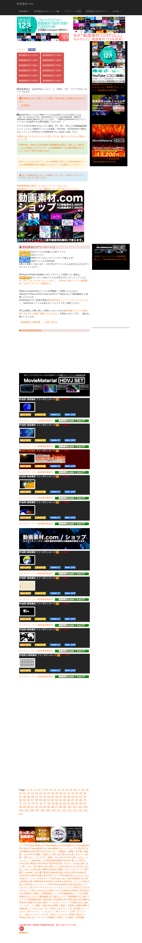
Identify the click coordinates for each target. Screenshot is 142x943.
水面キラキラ (54, 890)
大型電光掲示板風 (53, 860)
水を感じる (72, 854)
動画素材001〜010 (52, 80)
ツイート (21, 49)
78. (49, 803)
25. (41, 793)
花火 (21, 848)
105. (27, 810)
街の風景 (30, 863)
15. (71, 790)
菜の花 (35, 851)
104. (21, 810)
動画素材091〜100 (28, 60)
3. (32, 790)
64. (61, 800)
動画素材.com (25, 3)
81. (61, 803)
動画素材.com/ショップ (47, 11)
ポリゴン (62, 908)
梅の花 (47, 905)
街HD (52, 869)
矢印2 (53, 908)
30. (61, 793)
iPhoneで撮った (70, 860)
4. (34, 790)
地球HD (76, 878)
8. (45, 790)
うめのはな (41, 890)
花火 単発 (41, 902)
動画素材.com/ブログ (97, 11)
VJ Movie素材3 (66, 845)
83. (69, 803)
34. (77, 793)
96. (53, 807)
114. (75, 810)
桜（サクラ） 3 (67, 863)
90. (28, 807)
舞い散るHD (45, 875)
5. (37, 790)
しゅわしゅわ (36, 908)
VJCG (22, 863)
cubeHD (34, 875)
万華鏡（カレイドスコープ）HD (72, 869)
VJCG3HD (53, 863)
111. (59, 810)
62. (53, 800)
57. (32, 800)
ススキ (45, 914)
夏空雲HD (44, 872)
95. (49, 807)
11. (55, 790)
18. (83, 790)
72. (24, 803)
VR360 (66, 890)
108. (42, 810)
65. (65, 800)
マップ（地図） (34, 905)
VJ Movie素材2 (50, 845)
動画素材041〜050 (52, 70)
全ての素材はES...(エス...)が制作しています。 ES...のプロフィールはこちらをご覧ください (51, 176)
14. (67, 790)
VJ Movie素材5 (36, 848)
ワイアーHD (58, 875)
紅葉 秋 (75, 902)
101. (75, 807)
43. (44, 797)
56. (28, 800)
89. (24, 807)
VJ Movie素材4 (81, 845)
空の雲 (81, 848)
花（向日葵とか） (77, 908)
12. (59, 790)
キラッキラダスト (42, 887)
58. (37, 800)
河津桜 (55, 905)
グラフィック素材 (73, 11)
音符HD (49, 881)
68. (77, 800)
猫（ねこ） (30, 857)
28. (53, 793)
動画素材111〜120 (28, 55)
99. (65, 807)
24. (37, 793)
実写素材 (80, 917)
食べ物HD (43, 869)
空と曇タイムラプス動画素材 (63, 896)
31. (65, 793)
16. (75, 790)
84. (73, 803)
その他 (116, 11)
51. (77, 797)
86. (81, 803)
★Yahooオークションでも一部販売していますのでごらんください (48, 189)
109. (48, 810)
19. (87, 790)
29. (57, 793)
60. (44, 800)
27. (49, 793)
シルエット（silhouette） (31, 860)
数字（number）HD (28, 872)
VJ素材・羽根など (42, 854)
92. (37, 807)
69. (81, 800)
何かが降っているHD (54, 866)
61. (49, 800)
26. (44, 793)
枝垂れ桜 (23, 908)
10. (51, 790)
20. (20, 793)
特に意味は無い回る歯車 (50, 899)
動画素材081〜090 (52, 60)
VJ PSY (28, 854)
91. (32, 807)
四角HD (54, 872)
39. (28, 797)
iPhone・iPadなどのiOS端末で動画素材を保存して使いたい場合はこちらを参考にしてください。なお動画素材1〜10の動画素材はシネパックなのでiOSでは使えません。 (51, 148)
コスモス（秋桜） (45, 857)
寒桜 (63, 905)
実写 (82, 860)
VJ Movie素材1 (34, 845)
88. (20, 807)
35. (81, 793)
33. (73, 793)
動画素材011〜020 (28, 80)
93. (41, 807)
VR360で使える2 (27, 917)
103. (85, 807)
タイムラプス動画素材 (37, 896)
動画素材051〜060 (28, 70)
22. (28, 793)
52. (81, 797)
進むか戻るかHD (67, 872)
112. (64, 810)
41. (37, 797)
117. (21, 814)
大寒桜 (71, 905)
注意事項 (25, 105)
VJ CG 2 (68, 857)
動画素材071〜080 (28, 65)
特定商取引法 (23, 933)
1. (26, 790)
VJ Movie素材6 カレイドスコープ (60, 848)
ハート (55, 887)
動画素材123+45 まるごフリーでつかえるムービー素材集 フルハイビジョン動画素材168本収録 (108, 87)
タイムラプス (66, 887)
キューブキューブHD (42, 884)
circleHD (81, 872)
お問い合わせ (51, 322)
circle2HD (23, 875)
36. (85, 793)
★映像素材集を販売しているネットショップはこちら (42, 186)
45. (53, 797)
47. (61, 797)
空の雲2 (61, 854)
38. (24, 797)
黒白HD (69, 875)
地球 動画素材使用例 (30, 330)
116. (85, 810)
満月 (40, 866)
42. (41, 797)
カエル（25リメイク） (29, 911)
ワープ (41, 917)
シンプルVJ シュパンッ (59, 902)
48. (65, 797)
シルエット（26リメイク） (56, 911)
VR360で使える (76, 914)
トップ (22, 845)
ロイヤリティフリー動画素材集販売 (54, 420)
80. (57, 803)
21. (24, 793)
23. (32, 793)
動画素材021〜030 (52, 75)
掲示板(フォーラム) (74, 310)
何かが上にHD (72, 866)
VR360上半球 (77, 890)
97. (57, 807)
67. (73, 800)
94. (44, 807)
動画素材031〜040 (28, 75)
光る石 (44, 851)
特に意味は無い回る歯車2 (76, 899)
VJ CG (59, 857)
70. (85, 800)
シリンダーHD (79, 881)
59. (41, 800)
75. (37, 803)
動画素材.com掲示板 (30, 322)
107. (37, 810)
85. (77, 803)
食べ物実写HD (37, 881)
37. (20, 797)
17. (79, 790)
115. (80, 810)
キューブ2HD (49, 878)
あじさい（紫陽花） (58, 851)
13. (63, 790)
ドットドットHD (34, 878)
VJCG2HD (41, 863)
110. (53, 810)
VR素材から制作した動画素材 (37, 893)
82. (65, 803)
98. (61, 807)
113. (69, 810)
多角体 (22, 902)
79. (53, 803)
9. (48, 790)
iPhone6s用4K (60, 884)
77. (44, 803)
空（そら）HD (29, 866)
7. (42, 790)
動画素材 (24, 11)
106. (32, 810)
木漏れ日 (31, 902)
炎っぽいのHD (64, 878)
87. (85, 803)
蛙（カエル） (79, 857)
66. (69, 800)
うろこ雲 (28, 887)
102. (80, 807)
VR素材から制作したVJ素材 (60, 917)
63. (57, 800)
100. (69, 807)
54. (20, 800)
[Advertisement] (60, 46)
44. (49, 797)
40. (32, 797)
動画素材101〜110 (52, 55)
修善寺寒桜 (82, 905)
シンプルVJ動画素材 (62, 893)
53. (85, 797)
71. (20, 803)
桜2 (54, 854)
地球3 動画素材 (28, 451)
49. (69, 797)
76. (41, 803)
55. (24, 800)
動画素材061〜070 (52, 65)
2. (29, 790)
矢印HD (67, 881)
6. (40, 790)
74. (32, 803)
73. (28, 803)
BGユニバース (33, 914)
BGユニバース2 (58, 914)
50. (73, 797)
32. (69, 793)
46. (57, 797)
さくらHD (29, 890)
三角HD (58, 881)
